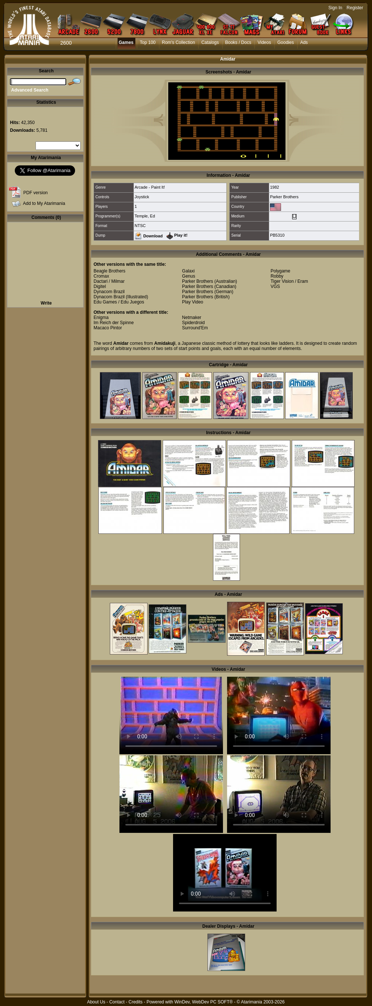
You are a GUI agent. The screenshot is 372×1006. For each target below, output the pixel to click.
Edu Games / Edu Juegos (119, 302)
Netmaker (191, 317)
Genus (188, 276)
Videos (264, 42)
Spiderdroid (193, 322)
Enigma (101, 317)
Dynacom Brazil (109, 291)
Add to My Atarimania (44, 203)
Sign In (335, 7)
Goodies (285, 42)
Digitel (100, 286)
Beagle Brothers (109, 271)
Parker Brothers (284, 197)
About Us (96, 1002)
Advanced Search (29, 90)
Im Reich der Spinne (114, 322)
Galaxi (188, 271)
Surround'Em (195, 327)
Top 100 (148, 42)
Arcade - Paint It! (150, 187)
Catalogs (210, 42)
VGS (275, 286)
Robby (277, 276)
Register (354, 7)
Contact (116, 1002)
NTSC (140, 225)
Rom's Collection (178, 42)
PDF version (35, 192)
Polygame (280, 271)
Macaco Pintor (108, 327)
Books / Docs (238, 42)
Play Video (192, 302)
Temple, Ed (145, 216)
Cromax (101, 276)
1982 (274, 187)
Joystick (142, 197)
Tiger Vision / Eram (289, 281)
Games (126, 42)
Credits (135, 1002)
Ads (304, 42)
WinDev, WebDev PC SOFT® (204, 1002)
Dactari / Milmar (109, 281)
